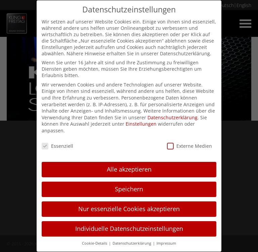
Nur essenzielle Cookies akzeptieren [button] (129, 209)
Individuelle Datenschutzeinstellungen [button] (129, 229)
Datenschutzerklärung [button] (132, 243)
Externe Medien (189, 146)
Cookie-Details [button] (95, 243)
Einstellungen (141, 124)
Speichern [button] (129, 189)
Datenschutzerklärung (172, 117)
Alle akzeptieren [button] (129, 169)
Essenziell (57, 146)
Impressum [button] (166, 243)
